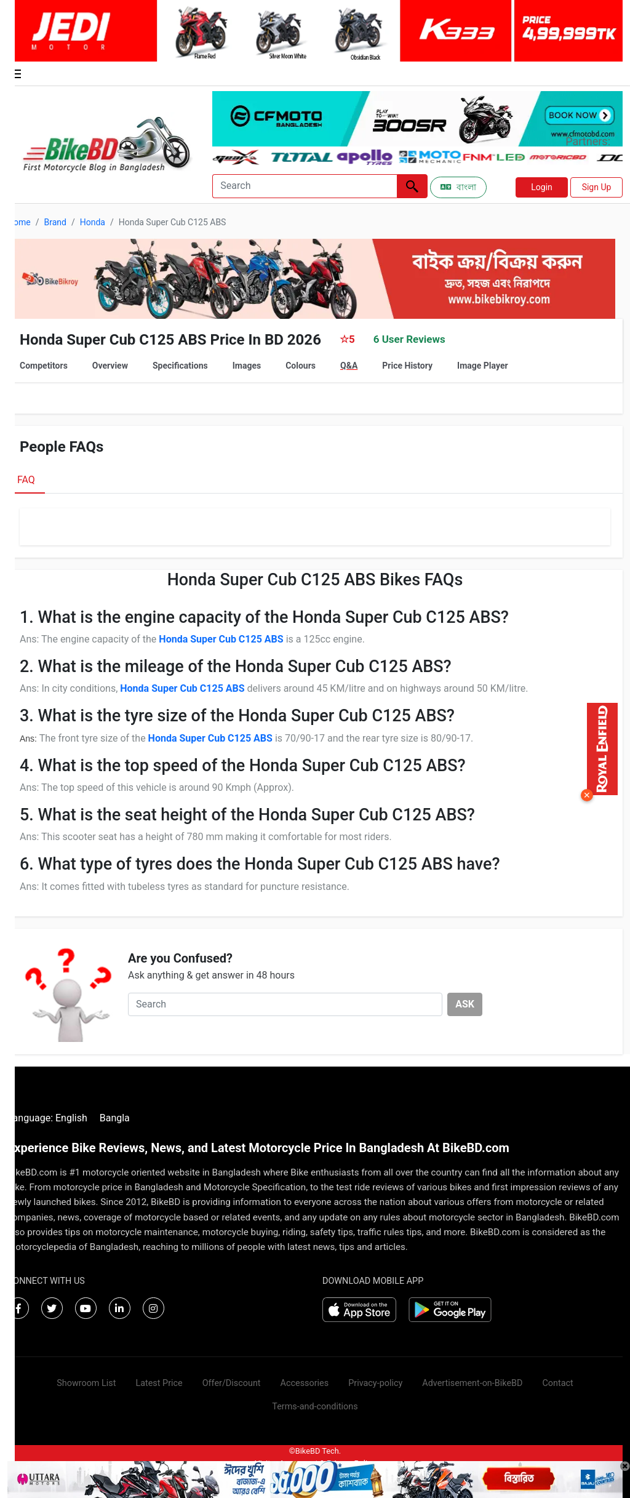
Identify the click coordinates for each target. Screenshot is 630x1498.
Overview (110, 365)
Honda (92, 222)
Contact (557, 1383)
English (71, 1118)
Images (247, 365)
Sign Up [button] (597, 187)
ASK (464, 1004)
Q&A (348, 365)
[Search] (304, 186)
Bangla (115, 1118)
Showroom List (86, 1383)
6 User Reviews (409, 339)
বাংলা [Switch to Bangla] (458, 187)
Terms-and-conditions (314, 1406)
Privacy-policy (375, 1383)
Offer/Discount (231, 1383)
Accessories (305, 1383)
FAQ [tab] (26, 480)
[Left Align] (412, 186)
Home (19, 222)
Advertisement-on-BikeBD (472, 1383)
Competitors (44, 365)
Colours (300, 365)
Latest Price (158, 1383)
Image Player (482, 365)
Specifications (180, 365)
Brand (55, 222)
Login (541, 187)
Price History (407, 365)
